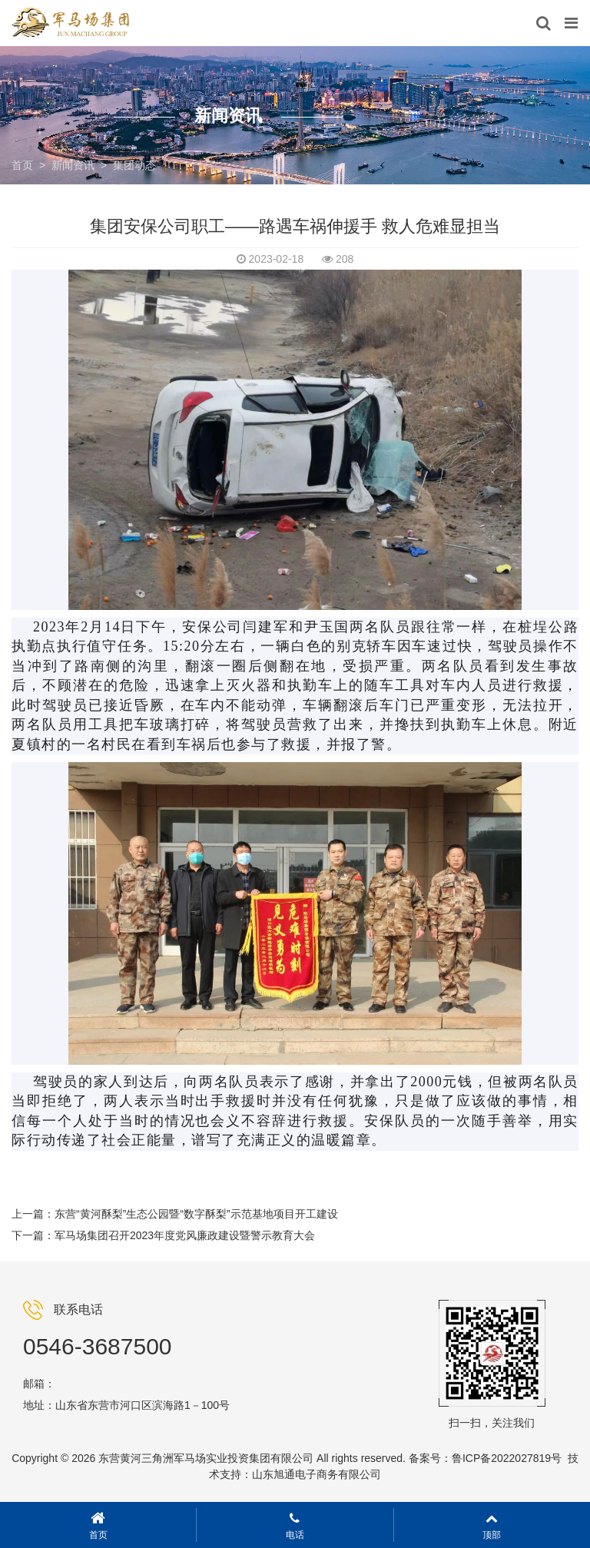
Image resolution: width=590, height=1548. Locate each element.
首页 (22, 165)
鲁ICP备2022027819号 (507, 1458)
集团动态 (134, 165)
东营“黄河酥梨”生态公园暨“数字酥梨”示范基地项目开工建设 (196, 1214)
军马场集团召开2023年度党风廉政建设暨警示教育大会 (185, 1235)
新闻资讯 (72, 165)
